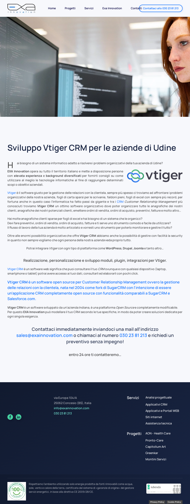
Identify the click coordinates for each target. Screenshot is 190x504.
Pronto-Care (154, 440)
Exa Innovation (112, 8)
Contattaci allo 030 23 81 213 (160, 8)
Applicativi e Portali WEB (162, 411)
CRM (120, 204)
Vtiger (11, 195)
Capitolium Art (155, 447)
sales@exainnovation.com (44, 338)
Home (52, 8)
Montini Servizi (155, 459)
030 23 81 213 (133, 338)
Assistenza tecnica (158, 423)
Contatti (136, 8)
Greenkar (151, 453)
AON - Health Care (158, 433)
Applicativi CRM (156, 404)
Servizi (89, 8)
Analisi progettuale (158, 397)
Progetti (70, 8)
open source (64, 284)
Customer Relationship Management (114, 284)
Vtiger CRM (15, 271)
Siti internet (153, 417)
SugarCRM (116, 290)
